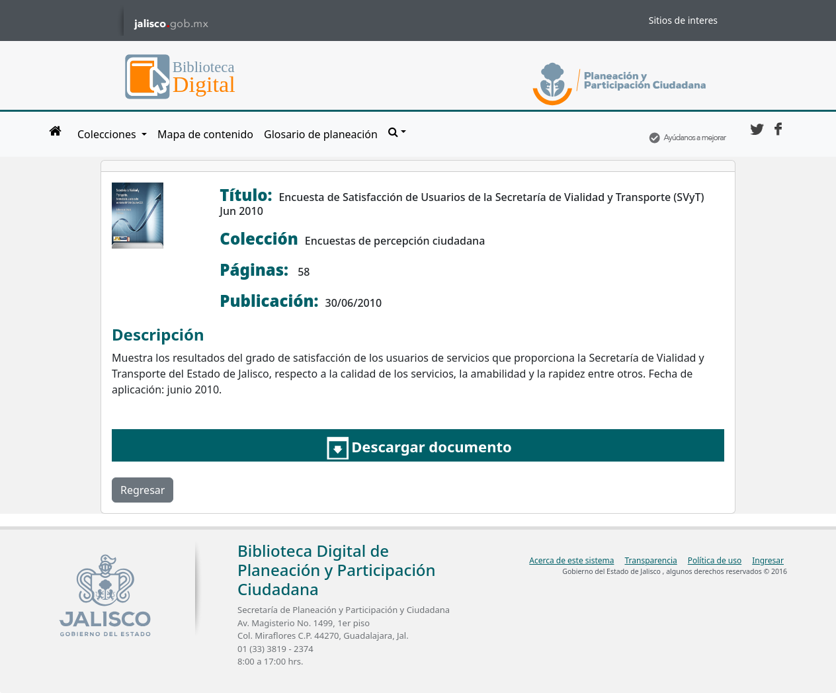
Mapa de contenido (205, 134)
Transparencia (650, 560)
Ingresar (768, 560)
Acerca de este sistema (571, 560)
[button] (397, 131)
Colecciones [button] (108, 134)
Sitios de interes (683, 20)
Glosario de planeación (321, 134)
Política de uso (714, 560)
